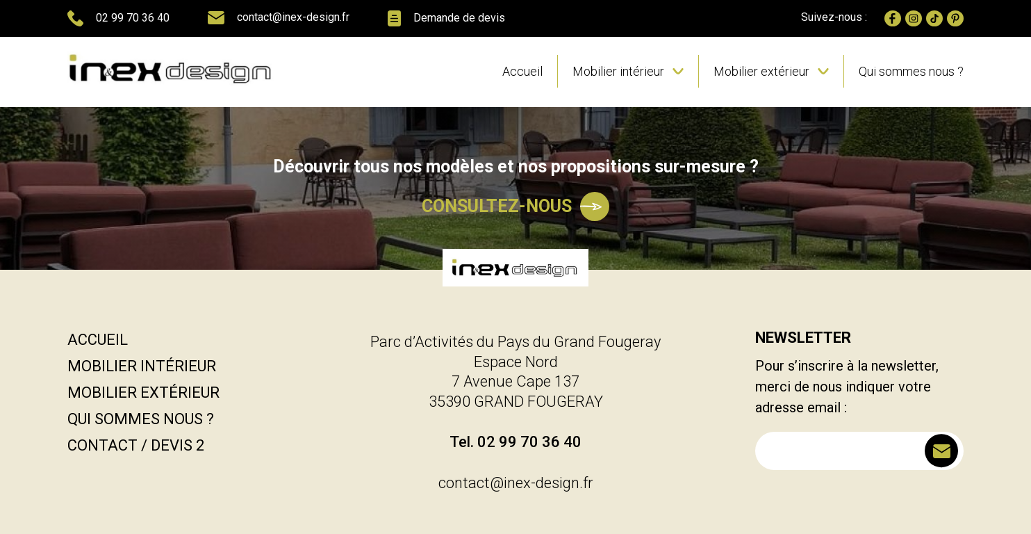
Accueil (522, 71)
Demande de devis (446, 18)
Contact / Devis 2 (135, 445)
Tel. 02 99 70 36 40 (515, 442)
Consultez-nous (515, 206)
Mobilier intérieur (618, 71)
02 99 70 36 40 (118, 18)
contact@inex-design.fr (279, 17)
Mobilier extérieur (761, 71)
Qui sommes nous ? (911, 71)
